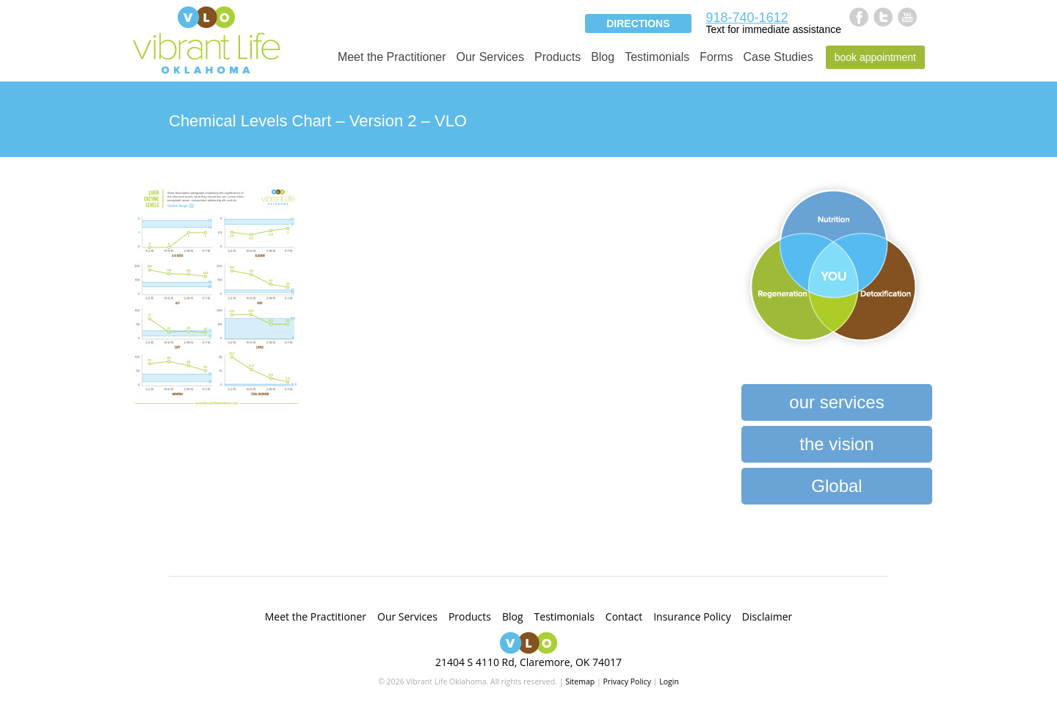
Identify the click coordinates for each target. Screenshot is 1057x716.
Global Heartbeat (836, 490)
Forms (716, 57)
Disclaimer (767, 616)
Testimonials (657, 57)
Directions (637, 23)
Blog (602, 57)
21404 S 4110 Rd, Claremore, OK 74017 (528, 662)
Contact (624, 616)
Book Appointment (875, 57)
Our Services (490, 57)
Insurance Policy (692, 616)
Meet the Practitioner (392, 57)
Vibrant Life (206, 38)
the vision (836, 444)
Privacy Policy (627, 681)
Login (669, 681)
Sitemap (580, 681)
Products (557, 57)
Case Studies (778, 57)
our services (836, 402)
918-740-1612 (747, 17)
